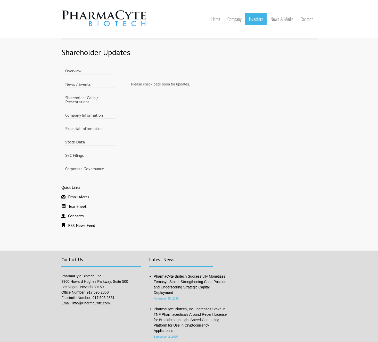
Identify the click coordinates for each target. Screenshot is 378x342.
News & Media (281, 19)
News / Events (78, 84)
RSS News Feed (81, 225)
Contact (307, 19)
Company (234, 19)
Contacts (76, 215)
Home (215, 19)
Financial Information (84, 128)
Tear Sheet (77, 206)
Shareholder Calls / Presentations (81, 100)
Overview (73, 71)
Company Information (84, 115)
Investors (256, 19)
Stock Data (75, 142)
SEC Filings (74, 155)
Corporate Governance (84, 169)
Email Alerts (78, 196)
